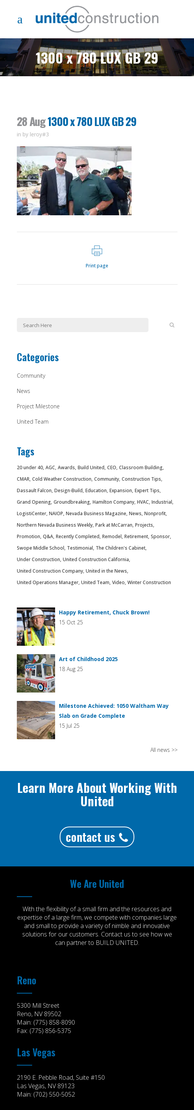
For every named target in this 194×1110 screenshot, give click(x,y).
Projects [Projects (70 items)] (144, 525)
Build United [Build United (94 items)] (91, 467)
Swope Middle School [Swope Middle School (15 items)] (40, 548)
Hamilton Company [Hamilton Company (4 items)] (113, 502)
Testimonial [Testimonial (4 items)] (80, 548)
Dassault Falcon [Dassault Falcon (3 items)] (34, 490)
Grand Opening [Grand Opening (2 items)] (34, 502)
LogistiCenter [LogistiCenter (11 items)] (31, 513)
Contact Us (97, 836)
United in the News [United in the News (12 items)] (106, 571)
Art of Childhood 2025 (88, 659)
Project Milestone (38, 406)
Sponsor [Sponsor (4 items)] (160, 536)
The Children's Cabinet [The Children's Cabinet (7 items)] (120, 548)
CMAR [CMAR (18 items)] (23, 479)
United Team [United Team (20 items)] (95, 582)
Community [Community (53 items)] (106, 479)
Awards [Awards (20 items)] (66, 467)
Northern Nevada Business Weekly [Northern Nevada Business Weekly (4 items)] (55, 525)
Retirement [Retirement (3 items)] (136, 536)
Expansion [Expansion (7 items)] (120, 490)
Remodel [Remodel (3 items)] (112, 536)
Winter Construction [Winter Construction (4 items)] (149, 582)
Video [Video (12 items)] (118, 582)
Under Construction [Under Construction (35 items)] (38, 559)
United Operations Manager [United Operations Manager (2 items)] (47, 582)
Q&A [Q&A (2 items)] (48, 536)
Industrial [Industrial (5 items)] (162, 502)
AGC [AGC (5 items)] (50, 467)
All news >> (164, 749)
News (23, 391)
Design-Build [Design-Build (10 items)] (68, 490)
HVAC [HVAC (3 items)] (143, 502)
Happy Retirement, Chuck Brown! (104, 612)
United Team (33, 421)
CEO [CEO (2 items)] (111, 467)
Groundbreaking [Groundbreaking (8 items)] (72, 502)
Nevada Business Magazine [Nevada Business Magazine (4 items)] (96, 513)
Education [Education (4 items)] (96, 490)
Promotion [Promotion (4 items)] (28, 536)
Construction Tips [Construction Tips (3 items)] (141, 479)
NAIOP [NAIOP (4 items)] (56, 513)
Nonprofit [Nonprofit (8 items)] (155, 513)
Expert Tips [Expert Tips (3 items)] (147, 490)
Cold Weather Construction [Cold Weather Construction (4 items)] (61, 479)
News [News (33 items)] (135, 513)
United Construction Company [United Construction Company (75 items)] (50, 571)
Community (31, 375)
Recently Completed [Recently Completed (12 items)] (77, 536)
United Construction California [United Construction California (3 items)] (96, 559)
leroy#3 (39, 134)
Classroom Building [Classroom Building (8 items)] (141, 467)
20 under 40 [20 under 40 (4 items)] (30, 467)
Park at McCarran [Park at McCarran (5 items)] (113, 525)
